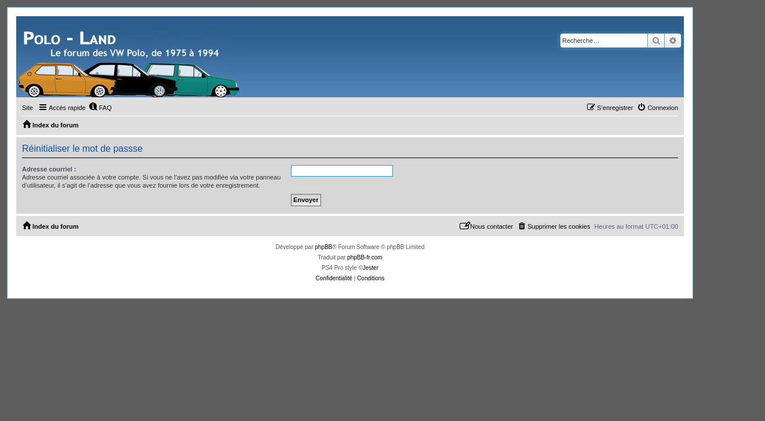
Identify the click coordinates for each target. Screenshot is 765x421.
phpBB (323, 247)
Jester (370, 268)
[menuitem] (100, 108)
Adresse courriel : (49, 169)
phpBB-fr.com (364, 257)
